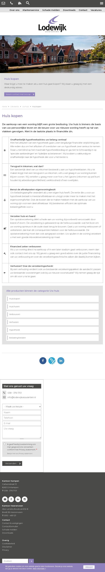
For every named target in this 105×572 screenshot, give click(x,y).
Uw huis (25, 106)
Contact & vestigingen (12, 523)
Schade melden (9, 529)
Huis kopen (14, 299)
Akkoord (89, 567)
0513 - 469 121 (10, 515)
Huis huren (14, 306)
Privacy (5, 550)
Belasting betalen (17, 338)
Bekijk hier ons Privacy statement (19, 453)
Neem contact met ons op (18, 94)
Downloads (7, 533)
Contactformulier (10, 526)
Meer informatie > (39, 569)
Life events (15, 106)
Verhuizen (14, 322)
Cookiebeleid (8, 543)
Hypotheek (14, 330)
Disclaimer (7, 547)
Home (4, 106)
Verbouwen (14, 314)
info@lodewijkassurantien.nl (22, 397)
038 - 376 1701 (15, 392)
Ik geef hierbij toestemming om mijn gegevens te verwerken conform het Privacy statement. (22, 447)
